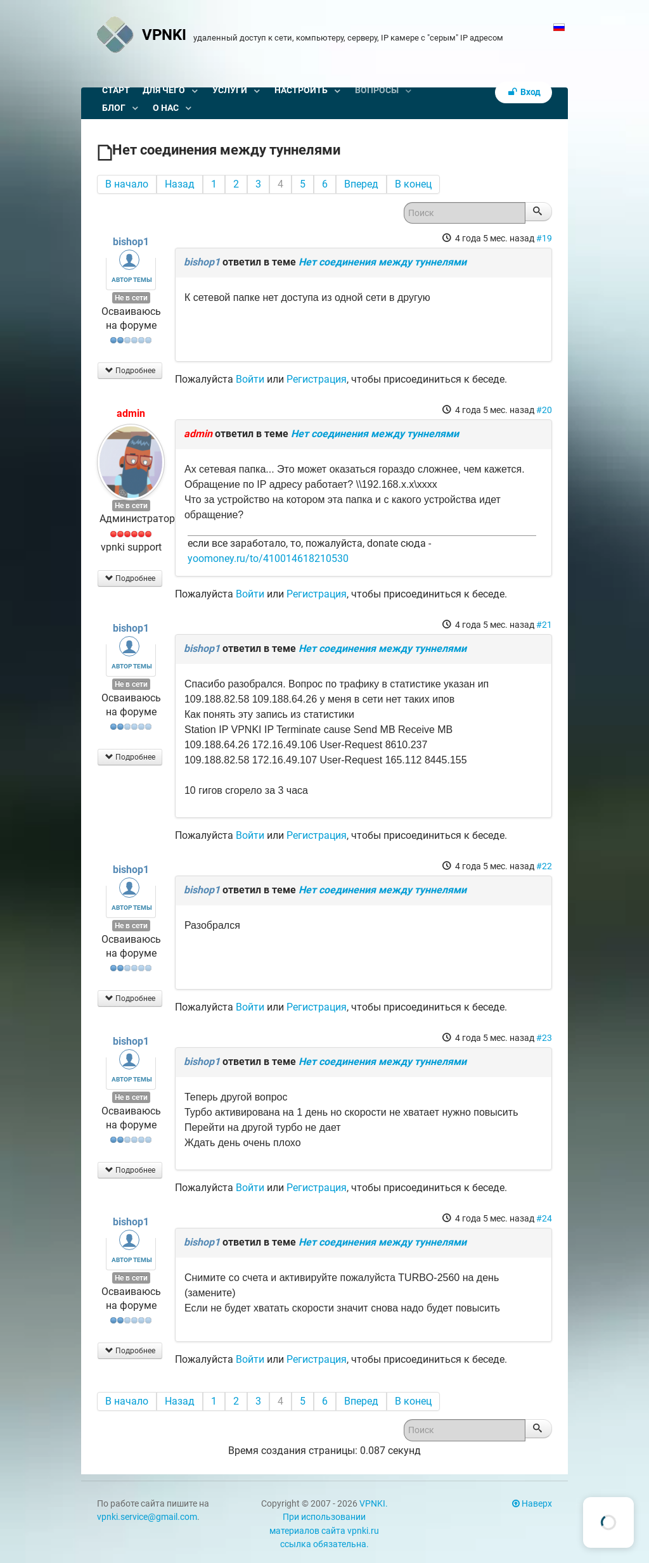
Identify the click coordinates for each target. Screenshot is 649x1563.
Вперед (361, 184)
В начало (126, 184)
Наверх (532, 1503)
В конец (413, 184)
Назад (180, 184)
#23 (544, 1038)
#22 (544, 866)
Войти (250, 379)
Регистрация (316, 379)
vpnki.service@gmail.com (147, 1517)
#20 (544, 410)
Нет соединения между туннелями (382, 262)
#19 (544, 238)
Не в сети (131, 297)
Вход (523, 92)
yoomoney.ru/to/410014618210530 (268, 558)
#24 (544, 1218)
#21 (544, 625)
